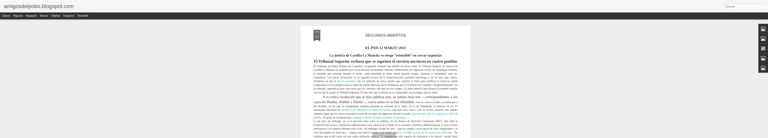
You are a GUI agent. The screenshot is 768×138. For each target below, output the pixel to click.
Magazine (31, 15)
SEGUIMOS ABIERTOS (385, 35)
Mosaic (44, 15)
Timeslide (82, 15)
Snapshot (68, 15)
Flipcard (18, 15)
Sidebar (55, 15)
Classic (6, 15)
